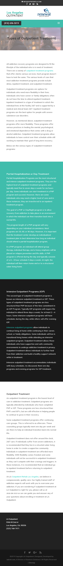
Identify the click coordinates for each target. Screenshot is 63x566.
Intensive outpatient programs (19, 327)
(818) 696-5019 (11, 23)
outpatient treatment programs (39, 70)
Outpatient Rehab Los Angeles (25, 476)
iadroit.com (11, 560)
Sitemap (32, 563)
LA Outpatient (12, 519)
